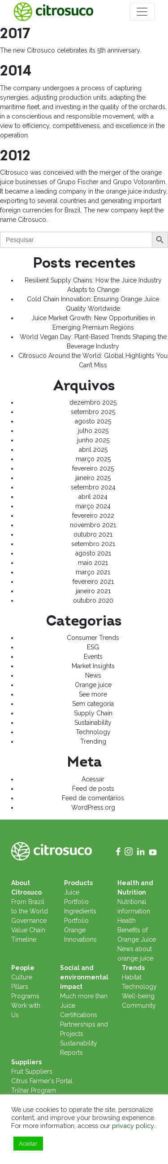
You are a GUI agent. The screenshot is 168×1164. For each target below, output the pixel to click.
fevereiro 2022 (93, 515)
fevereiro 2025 (93, 468)
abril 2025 (93, 449)
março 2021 (93, 572)
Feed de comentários (93, 798)
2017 (15, 34)
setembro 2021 (93, 543)
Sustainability (93, 722)
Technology (93, 732)
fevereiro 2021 (93, 581)
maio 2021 (93, 562)
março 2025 (93, 459)
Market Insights (93, 666)
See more (93, 694)
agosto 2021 (93, 553)
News (93, 675)
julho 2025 (93, 430)
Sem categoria (93, 703)
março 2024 (93, 506)
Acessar (93, 779)
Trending (93, 741)
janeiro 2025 (93, 477)
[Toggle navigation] (142, 12)
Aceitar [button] (28, 1143)
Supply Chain (93, 713)
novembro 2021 (93, 525)
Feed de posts (93, 788)
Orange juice (93, 684)
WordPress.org (93, 807)
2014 (15, 71)
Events (93, 656)
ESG (93, 647)
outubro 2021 (92, 534)
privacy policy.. (134, 1125)
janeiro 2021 (93, 591)
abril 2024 (93, 496)
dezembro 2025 (92, 402)
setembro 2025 (93, 411)
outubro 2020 (93, 600)
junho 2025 (93, 440)
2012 (15, 156)
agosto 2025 (93, 421)
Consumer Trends (93, 637)
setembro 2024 (93, 487)
